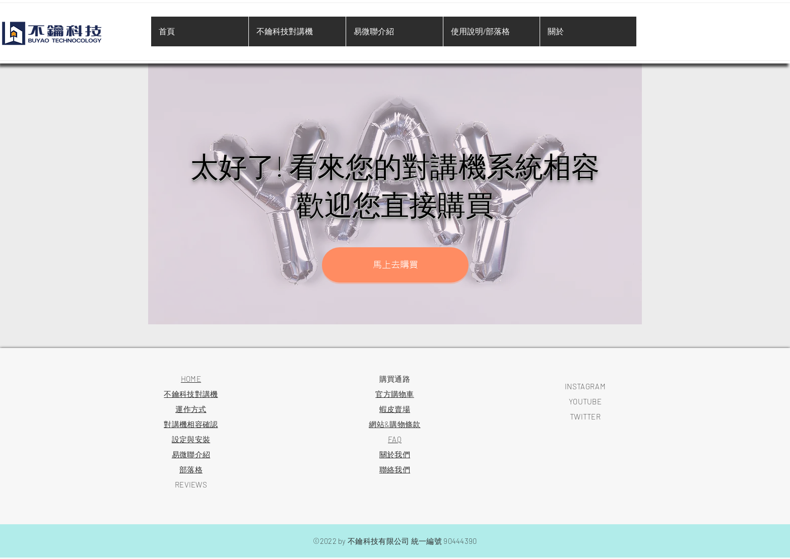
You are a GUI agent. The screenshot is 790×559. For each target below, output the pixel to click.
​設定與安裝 (191, 439)
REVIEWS (191, 484)
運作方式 (190, 408)
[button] (395, 265)
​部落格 (191, 469)
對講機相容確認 (191, 424)
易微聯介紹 (191, 454)
